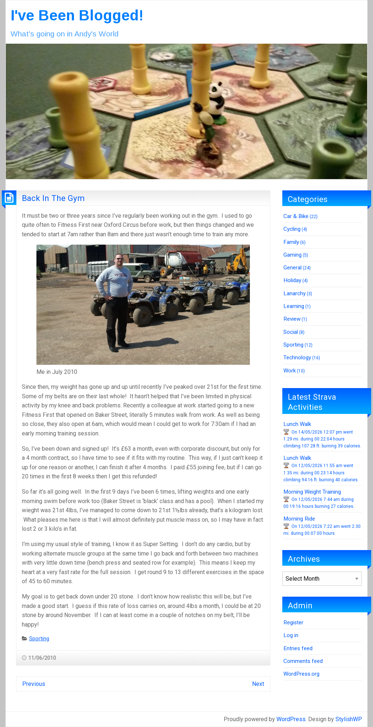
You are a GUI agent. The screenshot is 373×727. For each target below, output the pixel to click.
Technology (297, 357)
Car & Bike (296, 216)
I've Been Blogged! (77, 15)
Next (258, 683)
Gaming (292, 255)
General (292, 267)
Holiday (292, 280)
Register (293, 622)
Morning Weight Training (312, 492)
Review (292, 319)
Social (290, 332)
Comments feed (303, 661)
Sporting (39, 639)
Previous (33, 683)
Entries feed (298, 648)
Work (289, 370)
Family (291, 242)
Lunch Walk (297, 424)
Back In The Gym (53, 198)
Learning (293, 306)
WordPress (291, 719)
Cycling (292, 229)
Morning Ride (299, 518)
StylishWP (348, 719)
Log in (290, 635)
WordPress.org (301, 674)
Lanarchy (294, 293)
